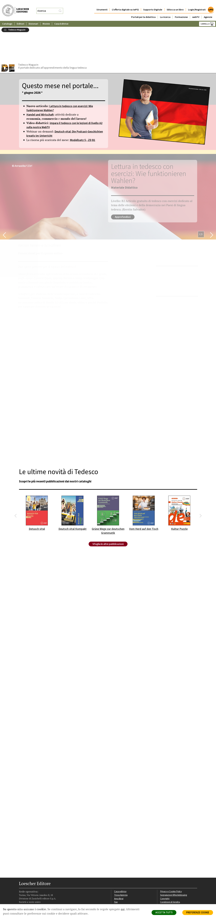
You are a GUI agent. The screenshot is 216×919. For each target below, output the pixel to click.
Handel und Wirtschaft (40, 80)
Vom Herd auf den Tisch (143, 495)
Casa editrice (120, 857)
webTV (195, 11)
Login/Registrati (197, 3)
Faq (116, 867)
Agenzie (208, 11)
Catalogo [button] (7, 17)
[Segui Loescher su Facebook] (21, 885)
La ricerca (165, 11)
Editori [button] (20, 17)
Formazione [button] (181, 11)
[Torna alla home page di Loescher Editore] (15, 7)
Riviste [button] (46, 17)
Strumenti (101, 3)
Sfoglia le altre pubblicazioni (108, 510)
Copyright (165, 864)
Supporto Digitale (152, 3)
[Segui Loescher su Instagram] (26, 885)
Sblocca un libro (175, 3)
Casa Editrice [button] (61, 17)
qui (123, 909)
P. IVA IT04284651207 (29, 897)
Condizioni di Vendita (170, 867)
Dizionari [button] (33, 17)
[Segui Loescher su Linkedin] (32, 885)
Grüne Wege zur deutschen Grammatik (108, 497)
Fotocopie (165, 871)
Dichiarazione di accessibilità (173, 875)
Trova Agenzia (121, 860)
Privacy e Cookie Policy (171, 857)
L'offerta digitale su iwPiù (125, 3)
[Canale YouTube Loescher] (37, 885)
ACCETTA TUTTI (164, 912)
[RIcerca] (60, 8)
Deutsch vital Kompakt (72, 495)
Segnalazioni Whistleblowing (173, 860)
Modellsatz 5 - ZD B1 (82, 106)
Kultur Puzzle (179, 495)
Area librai (118, 864)
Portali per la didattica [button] (143, 11)
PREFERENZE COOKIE (197, 912)
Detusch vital (37, 495)
